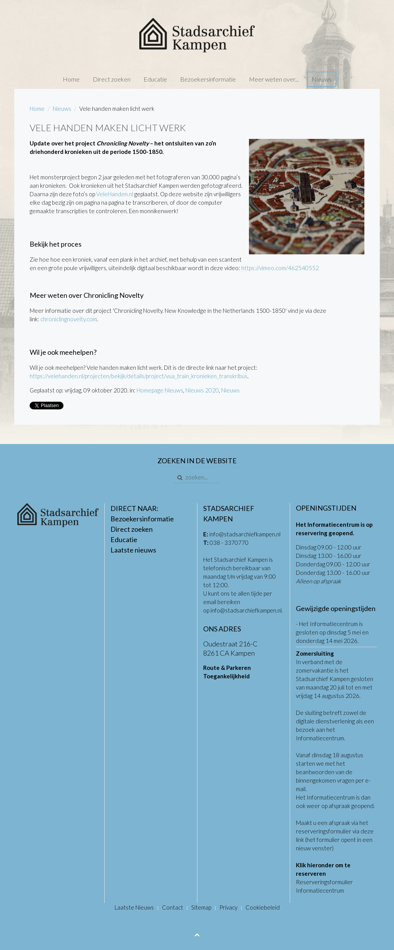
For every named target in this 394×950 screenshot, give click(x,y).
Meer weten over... (274, 79)
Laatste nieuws (133, 550)
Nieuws (322, 79)
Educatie (155, 79)
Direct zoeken (111, 79)
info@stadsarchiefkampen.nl (244, 534)
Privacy (228, 907)
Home (71, 79)
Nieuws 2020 (202, 390)
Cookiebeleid (262, 907)
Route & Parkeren (227, 667)
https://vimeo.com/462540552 (280, 267)
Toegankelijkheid (226, 676)
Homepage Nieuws (160, 390)
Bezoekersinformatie (208, 79)
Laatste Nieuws (134, 907)
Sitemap (201, 907)
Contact (172, 907)
